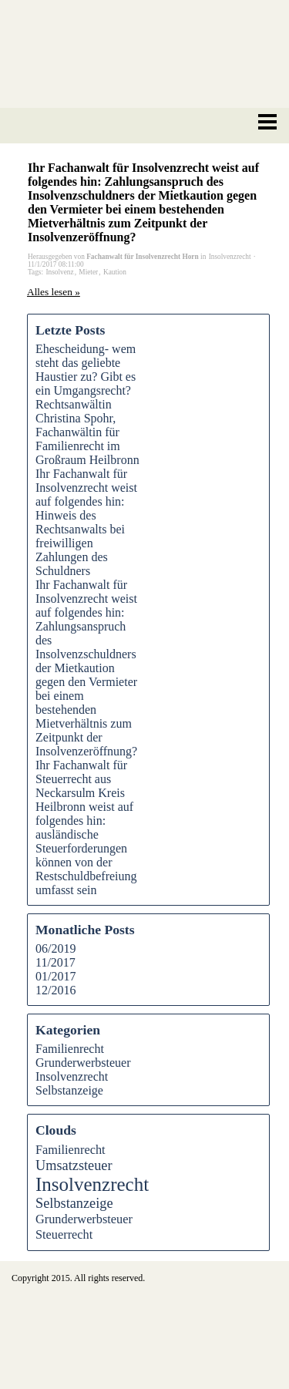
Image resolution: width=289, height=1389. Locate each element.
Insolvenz (59, 272)
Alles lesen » (53, 292)
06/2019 (55, 948)
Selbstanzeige (69, 1090)
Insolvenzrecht (71, 1076)
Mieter (88, 272)
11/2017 (55, 962)
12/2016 (55, 990)
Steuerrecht (63, 1234)
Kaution (114, 272)
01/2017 (55, 976)
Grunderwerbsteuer (83, 1062)
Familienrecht (69, 1048)
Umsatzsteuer (74, 1165)
